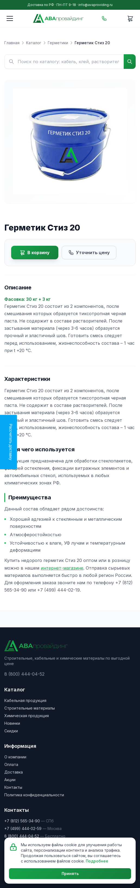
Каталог (33, 42)
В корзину (35, 252)
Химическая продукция (26, 715)
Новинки (12, 723)
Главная (12, 42)
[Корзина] (130, 18)
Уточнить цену (89, 252)
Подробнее (97, 861)
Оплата (11, 764)
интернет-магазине (62, 568)
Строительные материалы (29, 708)
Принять (70, 873)
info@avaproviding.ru (95, 5)
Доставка (13, 772)
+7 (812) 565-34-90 (22, 821)
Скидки (11, 731)
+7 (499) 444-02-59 (23, 828)
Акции (9, 779)
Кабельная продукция (25, 700)
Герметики (58, 42)
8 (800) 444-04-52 (24, 674)
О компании (15, 757)
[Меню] (9, 18)
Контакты (13, 787)
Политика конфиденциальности (34, 795)
